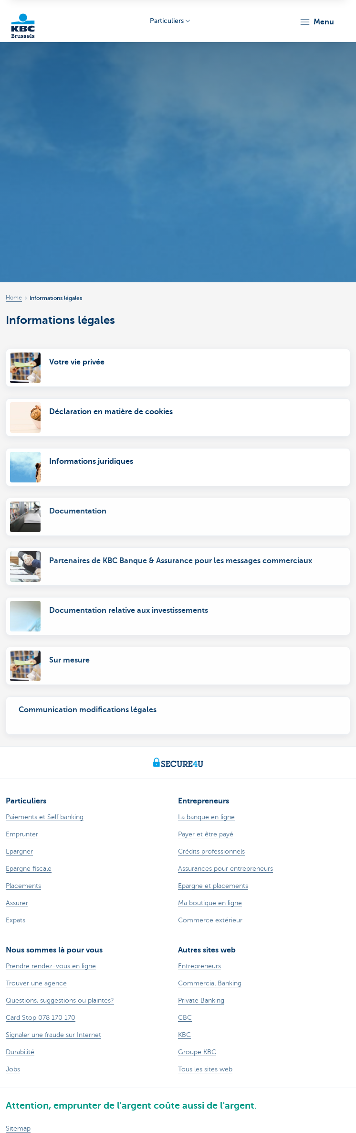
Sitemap (18, 1128)
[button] (316, 22)
